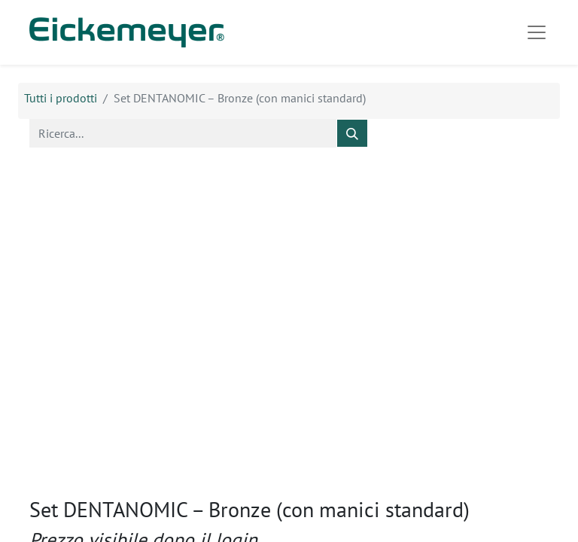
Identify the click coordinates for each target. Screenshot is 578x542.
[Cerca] (352, 133)
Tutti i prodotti (60, 97)
